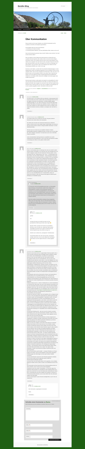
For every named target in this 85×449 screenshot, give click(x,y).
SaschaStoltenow (45, 88)
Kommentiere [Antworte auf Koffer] (32, 242)
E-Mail (28, 431)
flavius (48, 402)
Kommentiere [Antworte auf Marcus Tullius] (29, 178)
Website (27, 436)
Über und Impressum (26, 29)
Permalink (27, 89)
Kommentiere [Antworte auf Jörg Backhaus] (29, 381)
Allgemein (38, 88)
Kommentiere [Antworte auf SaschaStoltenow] (31, 207)
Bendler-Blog (23, 6)
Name (28, 425)
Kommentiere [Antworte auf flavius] (29, 111)
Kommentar (28, 408)
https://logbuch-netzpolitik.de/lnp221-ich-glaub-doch (47, 289)
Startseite (19, 29)
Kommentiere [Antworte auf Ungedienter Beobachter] (29, 142)
